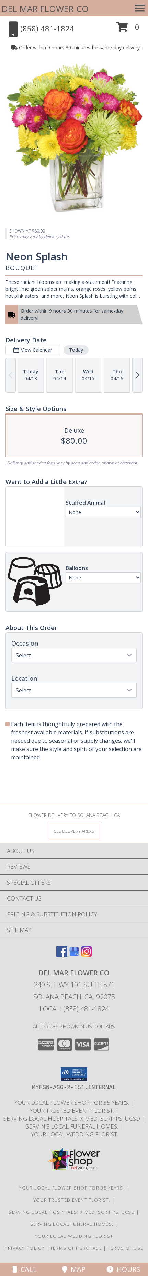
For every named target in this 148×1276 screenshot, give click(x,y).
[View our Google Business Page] (74, 955)
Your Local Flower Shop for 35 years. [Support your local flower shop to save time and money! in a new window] (72, 1103)
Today (76, 350)
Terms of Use (126, 1248)
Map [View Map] (74, 1269)
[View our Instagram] (86, 955)
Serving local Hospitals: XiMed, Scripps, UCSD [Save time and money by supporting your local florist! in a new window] (72, 1118)
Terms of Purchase (76, 1248)
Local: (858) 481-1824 (74, 1008)
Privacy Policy (24, 1248)
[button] (127, 29)
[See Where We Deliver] (74, 830)
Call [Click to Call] (25, 1269)
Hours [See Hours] (123, 1269)
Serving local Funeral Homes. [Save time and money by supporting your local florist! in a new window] (72, 1126)
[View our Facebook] (61, 955)
